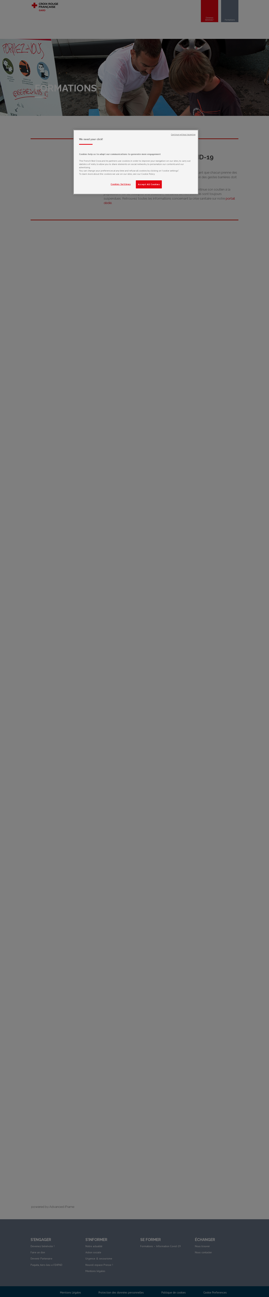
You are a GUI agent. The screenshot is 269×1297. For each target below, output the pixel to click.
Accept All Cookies (149, 184)
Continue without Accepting (183, 134)
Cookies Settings (121, 184)
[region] (135, 162)
